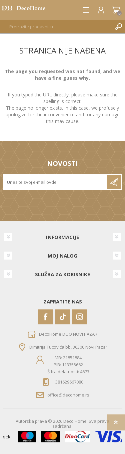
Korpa (115, 10)
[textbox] (56, 26)
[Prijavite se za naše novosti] (55, 182)
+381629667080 (68, 382)
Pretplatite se (114, 182)
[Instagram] (79, 316)
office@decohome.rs (68, 395)
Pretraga (118, 26)
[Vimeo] (62, 316)
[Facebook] (45, 316)
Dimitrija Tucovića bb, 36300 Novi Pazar (68, 347)
